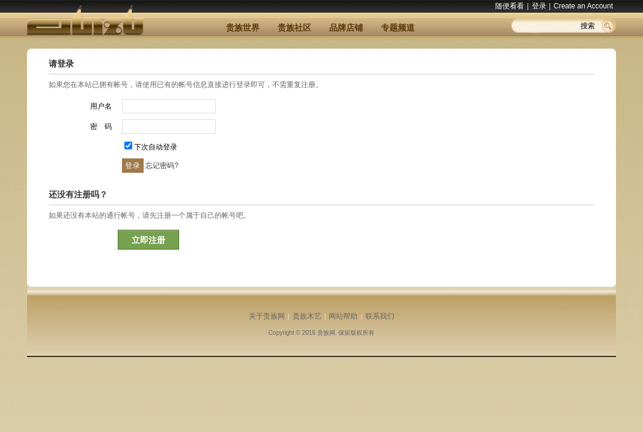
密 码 (101, 126)
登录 (539, 6)
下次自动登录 (155, 147)
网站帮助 (343, 316)
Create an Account (583, 6)
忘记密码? (161, 165)
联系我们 (379, 316)
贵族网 (326, 332)
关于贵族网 (267, 316)
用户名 (101, 106)
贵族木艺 (307, 316)
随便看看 (509, 6)
